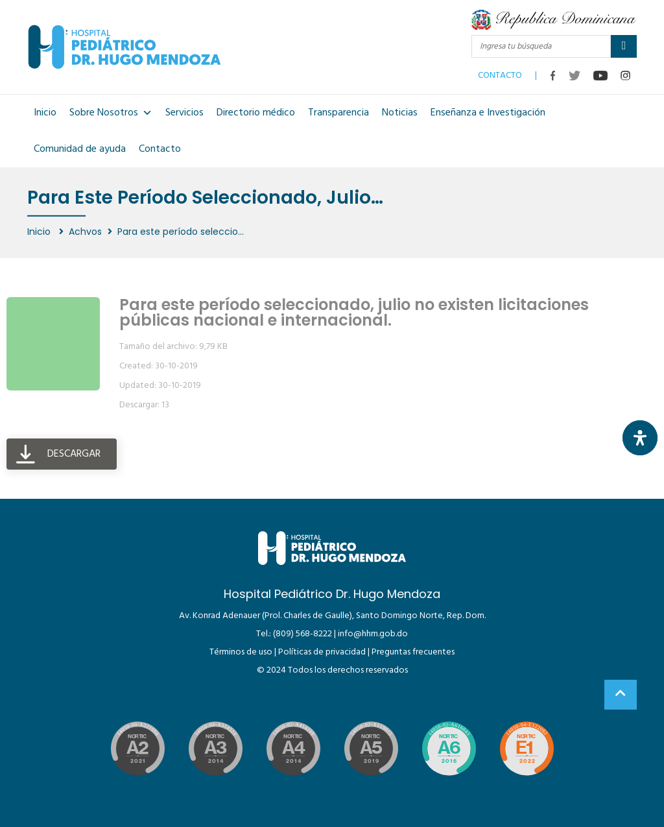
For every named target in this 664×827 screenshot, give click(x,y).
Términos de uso (240, 652)
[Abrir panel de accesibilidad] (640, 437)
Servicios (184, 112)
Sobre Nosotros (110, 112)
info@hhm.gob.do (373, 634)
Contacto (160, 149)
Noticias (400, 112)
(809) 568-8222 (302, 634)
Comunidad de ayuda (80, 149)
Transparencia (338, 112)
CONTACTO (500, 72)
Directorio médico (256, 112)
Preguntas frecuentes (413, 652)
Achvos (85, 231)
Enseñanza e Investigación (488, 112)
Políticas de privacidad (322, 652)
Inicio (45, 112)
